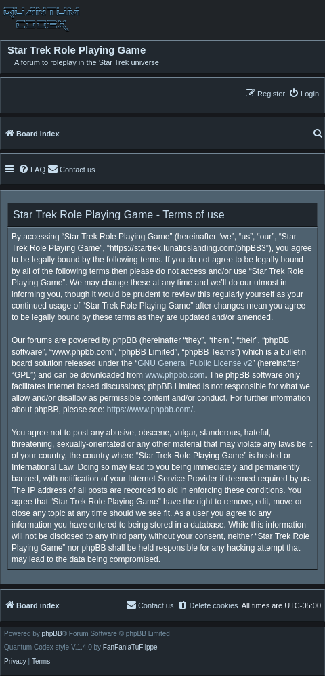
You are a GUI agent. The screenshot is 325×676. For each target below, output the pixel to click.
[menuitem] (303, 93)
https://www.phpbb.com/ (150, 409)
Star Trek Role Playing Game (76, 50)
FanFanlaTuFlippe (130, 647)
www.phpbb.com (174, 375)
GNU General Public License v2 (194, 363)
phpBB (52, 634)
